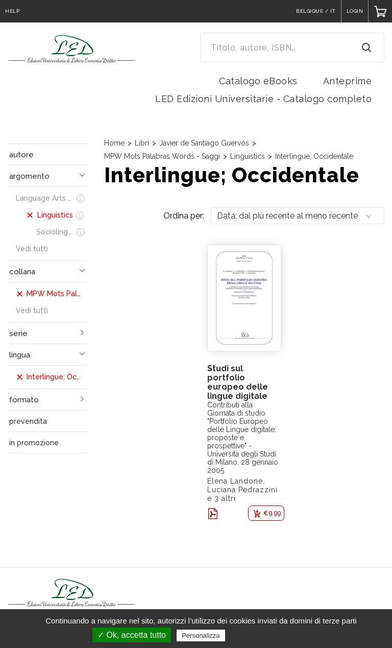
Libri (142, 143)
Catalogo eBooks (258, 81)
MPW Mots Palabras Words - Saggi (162, 156)
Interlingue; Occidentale (314, 156)
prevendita (28, 421)
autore (21, 155)
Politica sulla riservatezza (270, 635)
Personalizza (200, 635)
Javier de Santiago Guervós (204, 143)
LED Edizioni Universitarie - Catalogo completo (263, 98)
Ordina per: (183, 216)
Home (114, 143)
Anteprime (347, 81)
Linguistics (247, 156)
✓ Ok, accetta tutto (131, 635)
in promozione (34, 443)
